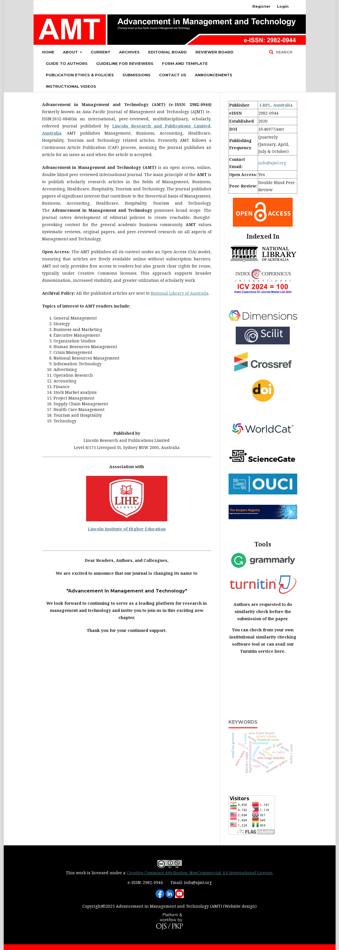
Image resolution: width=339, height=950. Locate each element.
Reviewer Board (214, 52)
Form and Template (185, 63)
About (71, 52)
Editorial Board (167, 52)
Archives (129, 52)
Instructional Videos (71, 86)
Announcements (213, 75)
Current (100, 52)
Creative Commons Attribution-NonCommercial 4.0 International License (199, 872)
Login (283, 6)
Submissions (136, 75)
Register (261, 6)
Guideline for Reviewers (124, 63)
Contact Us (172, 75)
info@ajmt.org (272, 162)
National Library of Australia (180, 293)
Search (283, 52)
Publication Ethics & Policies (80, 75)
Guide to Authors (67, 63)
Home (48, 52)
